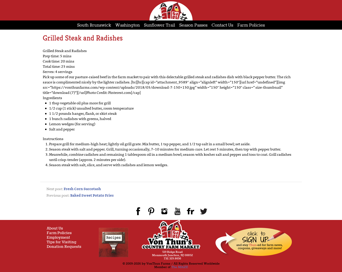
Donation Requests (64, 246)
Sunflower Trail (159, 25)
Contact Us (222, 25)
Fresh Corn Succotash (82, 189)
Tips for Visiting (61, 242)
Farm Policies (251, 25)
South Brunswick (94, 25)
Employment (58, 237)
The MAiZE (179, 267)
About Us (55, 228)
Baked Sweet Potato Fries (92, 196)
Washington (127, 25)
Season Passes (193, 25)
